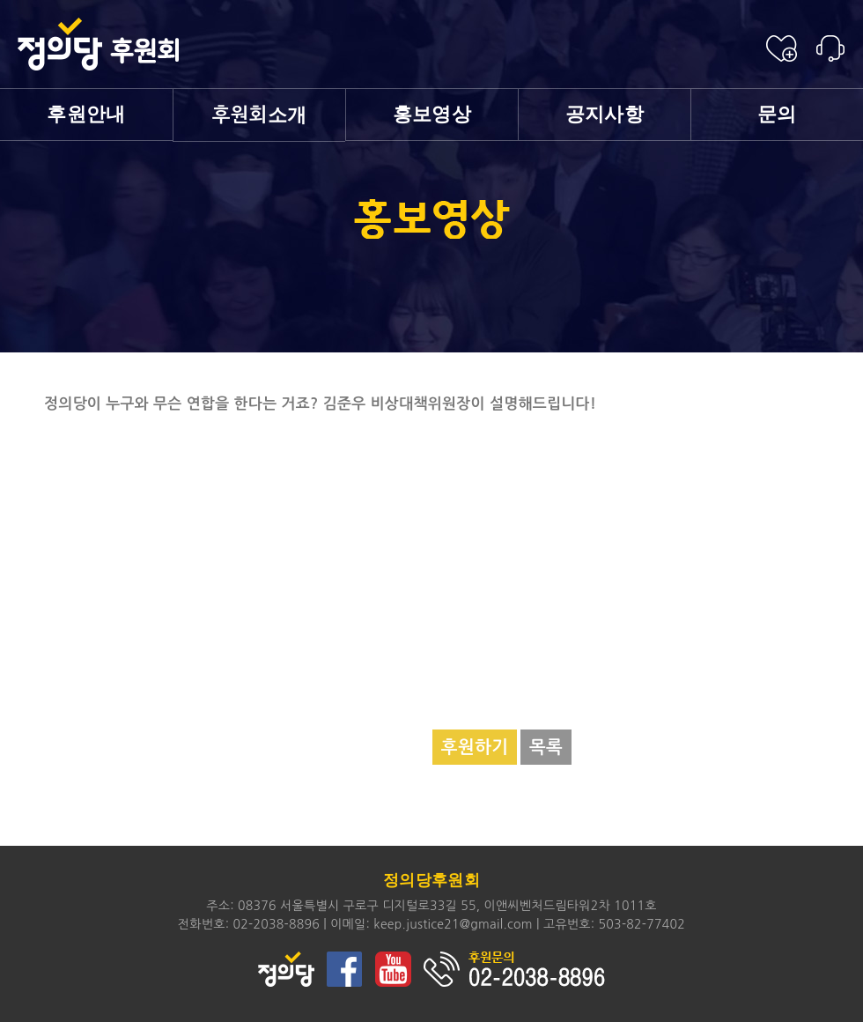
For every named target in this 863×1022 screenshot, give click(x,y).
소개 (259, 115)
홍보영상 (432, 114)
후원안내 (86, 114)
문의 (777, 114)
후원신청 (781, 48)
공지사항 (604, 114)
